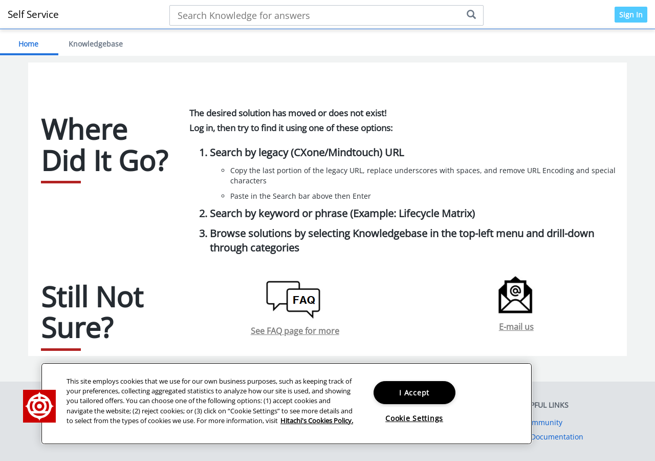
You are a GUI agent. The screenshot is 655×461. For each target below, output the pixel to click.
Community (542, 422)
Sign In (631, 14)
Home (28, 44)
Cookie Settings (414, 418)
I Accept (414, 392)
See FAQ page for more (295, 331)
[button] (39, 406)
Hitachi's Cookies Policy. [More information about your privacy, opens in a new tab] (316, 420)
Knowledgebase (96, 44)
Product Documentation (542, 437)
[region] (286, 404)
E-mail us (516, 326)
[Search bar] (326, 15)
